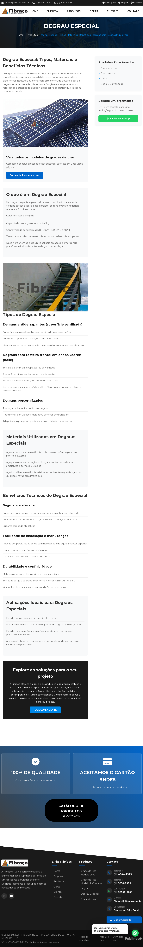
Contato (58, 898)
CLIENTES (112, 11)
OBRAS (94, 11)
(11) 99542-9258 (63, 2)
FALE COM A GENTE (45, 710)
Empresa (58, 877)
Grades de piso (107, 68)
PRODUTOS (74, 11)
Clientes (57, 893)
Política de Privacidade (83, 938)
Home (20, 35)
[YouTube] (11, 897)
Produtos (32, 35)
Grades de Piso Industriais (25, 175)
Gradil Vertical (107, 73)
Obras (56, 888)
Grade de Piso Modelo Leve (88, 874)
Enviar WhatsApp (118, 118)
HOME (34, 11)
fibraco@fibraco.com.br (15, 2)
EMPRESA (52, 11)
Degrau (103, 78)
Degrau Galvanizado (110, 84)
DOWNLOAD (71, 810)
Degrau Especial (90, 895)
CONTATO (133, 11)
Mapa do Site (104, 938)
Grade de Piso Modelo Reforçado (91, 883)
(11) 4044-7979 (41, 2)
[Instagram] (4, 897)
